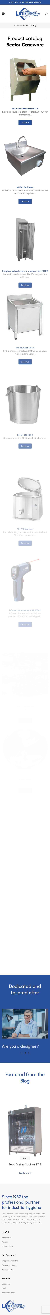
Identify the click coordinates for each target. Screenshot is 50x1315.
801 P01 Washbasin (25, 212)
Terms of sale (7, 1269)
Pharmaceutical (8, 1293)
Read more (25, 1220)
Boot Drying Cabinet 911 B (25, 1211)
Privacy (5, 1242)
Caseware (6, 1284)
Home (16, 25)
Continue (25, 123)
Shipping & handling (10, 1261)
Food (4, 1288)
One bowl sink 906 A (25, 396)
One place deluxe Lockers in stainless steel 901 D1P (25, 318)
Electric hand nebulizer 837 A (25, 108)
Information (6, 1238)
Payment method (9, 1265)
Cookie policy (7, 1246)
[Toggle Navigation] (3, 13)
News (25, 1205)
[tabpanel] (25, 1025)
